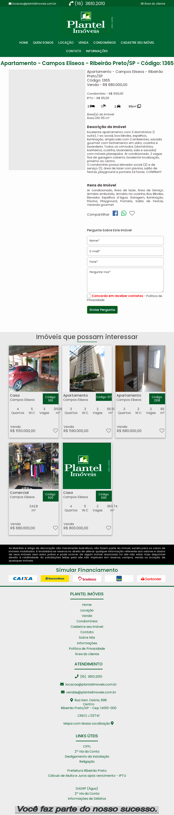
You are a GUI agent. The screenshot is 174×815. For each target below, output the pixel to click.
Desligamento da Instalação (87, 756)
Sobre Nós (87, 637)
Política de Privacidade (87, 648)
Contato (73, 51)
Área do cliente (154, 4)
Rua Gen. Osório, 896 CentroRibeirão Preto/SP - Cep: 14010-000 (88, 704)
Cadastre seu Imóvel (137, 42)
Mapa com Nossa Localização (88, 723)
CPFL (87, 746)
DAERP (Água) (87, 788)
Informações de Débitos (87, 798)
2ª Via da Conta (87, 751)
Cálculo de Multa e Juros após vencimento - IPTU (87, 775)
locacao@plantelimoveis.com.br (88, 684)
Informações (97, 51)
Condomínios (104, 42)
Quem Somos (43, 42)
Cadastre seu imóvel (87, 626)
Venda (83, 42)
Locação (65, 42)
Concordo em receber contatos (117, 296)
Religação (87, 761)
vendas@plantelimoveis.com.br (88, 692)
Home (23, 42)
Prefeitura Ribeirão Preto (87, 770)
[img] (115, 213)
